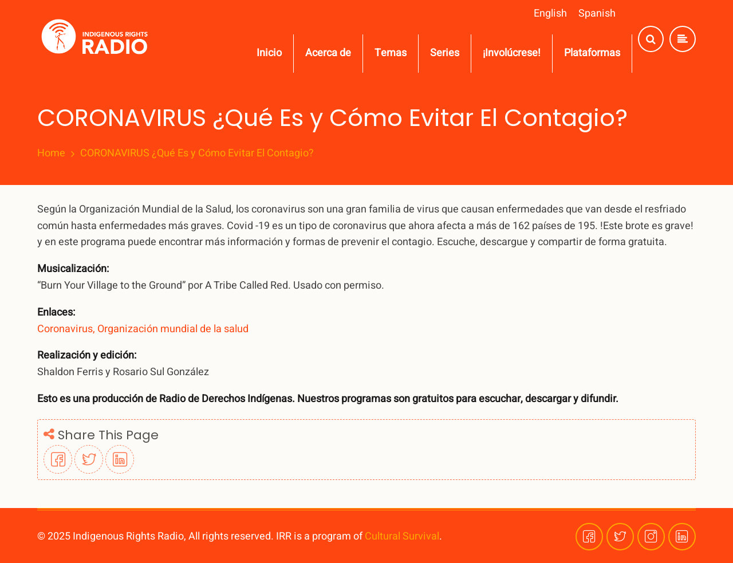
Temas (391, 53)
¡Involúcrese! (512, 53)
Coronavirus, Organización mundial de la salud (143, 329)
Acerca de (328, 53)
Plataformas (592, 53)
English (550, 13)
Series (444, 53)
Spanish (597, 13)
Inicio (269, 53)
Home (51, 153)
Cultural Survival (402, 536)
